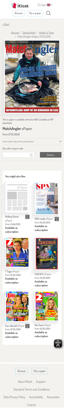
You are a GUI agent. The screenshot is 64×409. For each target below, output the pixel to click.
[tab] (32, 148)
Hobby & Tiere (46, 32)
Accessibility (36, 397)
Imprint (31, 405)
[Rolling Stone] (17, 197)
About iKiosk (25, 381)
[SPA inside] (47, 198)
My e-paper (35, 13)
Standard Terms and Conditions (31, 389)
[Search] (48, 13)
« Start (6, 24)
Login (41, 4)
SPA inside (44, 218)
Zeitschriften (29, 32)
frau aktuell (14, 325)
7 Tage (12, 271)
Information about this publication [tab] (18, 141)
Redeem (50, 154)
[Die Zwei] (47, 306)
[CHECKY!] (47, 253)
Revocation (53, 397)
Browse (19, 13)
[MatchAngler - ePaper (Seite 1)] (32, 77)
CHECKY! (43, 274)
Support (40, 381)
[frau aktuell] (17, 306)
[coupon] (15, 155)
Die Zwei (43, 325)
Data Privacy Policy (14, 397)
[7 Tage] (17, 252)
